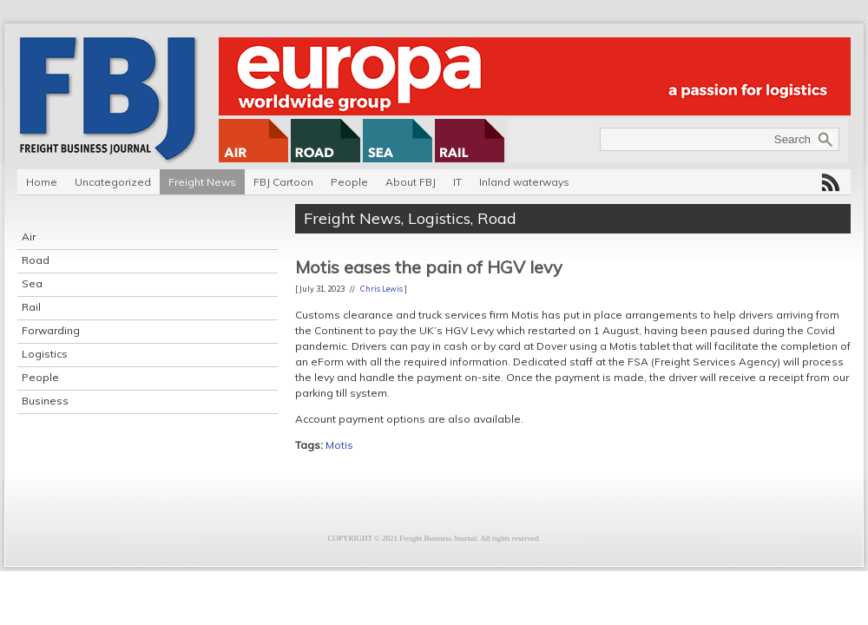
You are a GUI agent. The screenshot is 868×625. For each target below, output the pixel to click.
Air (29, 236)
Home (41, 181)
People (349, 181)
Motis (339, 444)
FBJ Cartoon (283, 181)
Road (35, 259)
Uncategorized (113, 181)
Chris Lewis (381, 288)
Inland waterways (524, 181)
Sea (32, 283)
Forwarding (51, 330)
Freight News (202, 181)
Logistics (45, 353)
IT (457, 181)
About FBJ (410, 181)
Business (45, 400)
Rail (31, 306)
